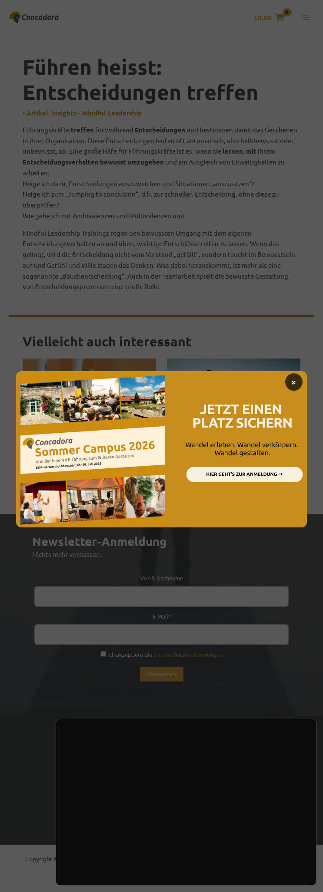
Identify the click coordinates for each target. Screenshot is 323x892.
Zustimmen (86, 870)
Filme (30, 477)
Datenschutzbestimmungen (188, 658)
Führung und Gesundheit (218, 456)
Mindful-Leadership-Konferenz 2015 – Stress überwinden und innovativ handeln (86, 457)
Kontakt (98, 795)
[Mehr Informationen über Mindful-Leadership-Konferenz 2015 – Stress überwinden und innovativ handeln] (89, 399)
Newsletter (144, 795)
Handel (189, 795)
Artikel (37, 116)
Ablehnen (131, 870)
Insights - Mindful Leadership (97, 116)
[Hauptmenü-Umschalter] (305, 19)
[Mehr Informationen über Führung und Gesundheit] (233, 403)
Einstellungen (102, 847)
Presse (226, 795)
